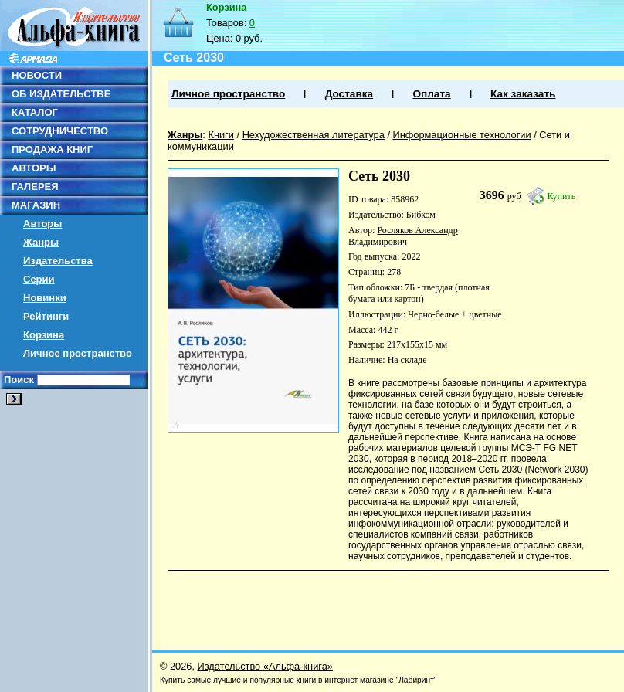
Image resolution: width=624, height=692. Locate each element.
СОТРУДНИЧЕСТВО (60, 131)
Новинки (44, 298)
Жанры (41, 242)
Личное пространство (77, 353)
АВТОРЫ (34, 168)
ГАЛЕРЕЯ (35, 186)
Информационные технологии (462, 135)
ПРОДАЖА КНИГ (52, 149)
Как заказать (522, 94)
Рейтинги (46, 316)
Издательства (58, 260)
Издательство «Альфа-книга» (265, 666)
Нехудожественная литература (313, 135)
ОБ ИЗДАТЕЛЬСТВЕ (61, 94)
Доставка (349, 94)
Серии (39, 279)
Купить (562, 196)
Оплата (431, 94)
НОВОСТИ (37, 75)
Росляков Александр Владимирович (403, 236)
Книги (221, 135)
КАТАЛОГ (35, 112)
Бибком (421, 214)
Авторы (42, 223)
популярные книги (282, 680)
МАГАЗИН (36, 205)
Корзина (43, 335)
